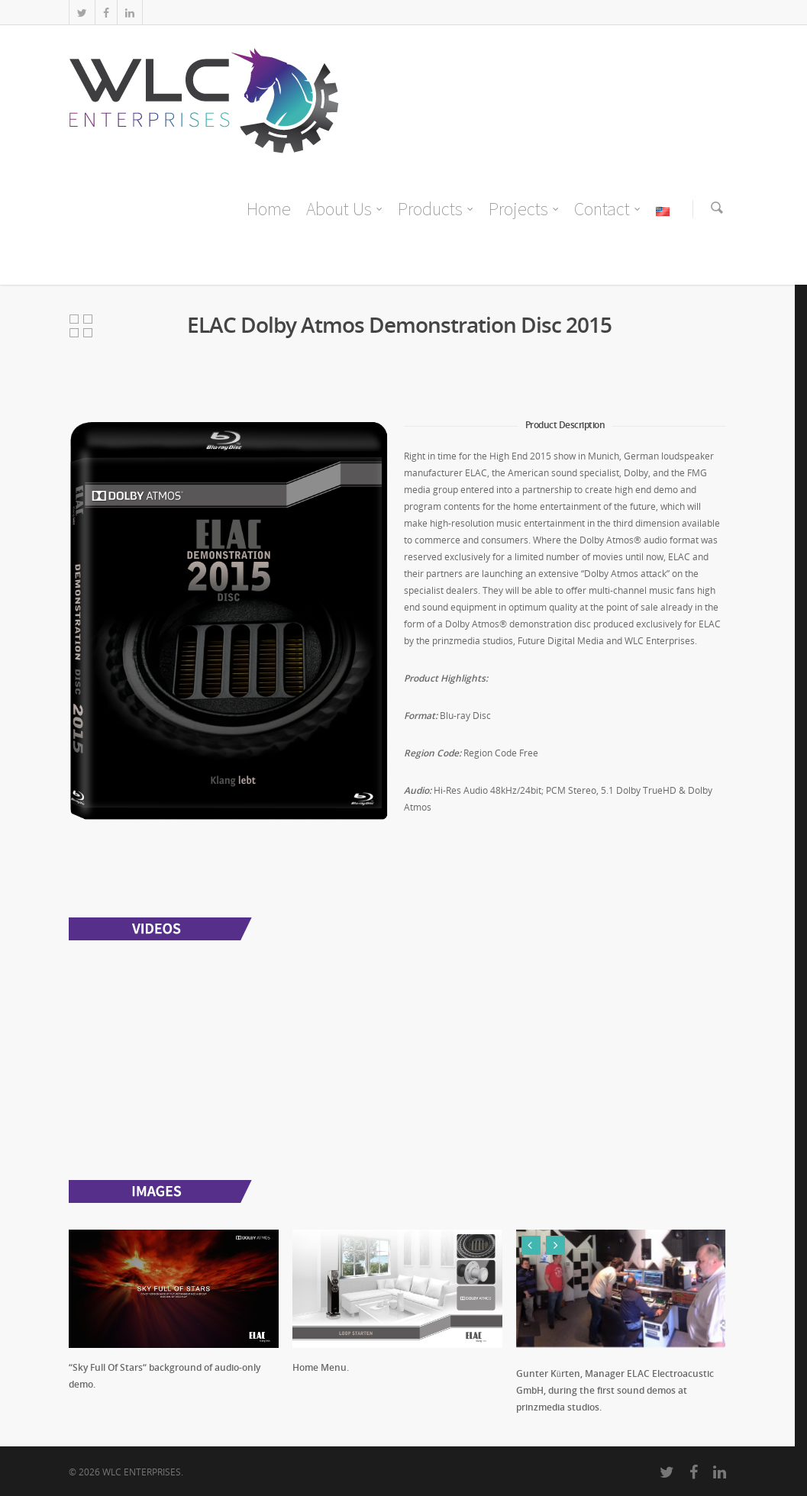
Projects (524, 209)
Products (436, 209)
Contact (608, 209)
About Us (345, 209)
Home (269, 209)
